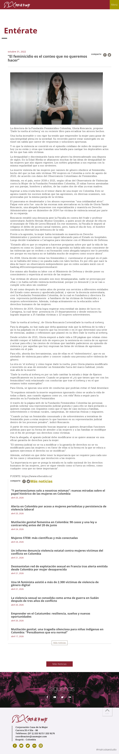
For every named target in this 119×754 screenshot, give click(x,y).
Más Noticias (59, 664)
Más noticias (59, 642)
